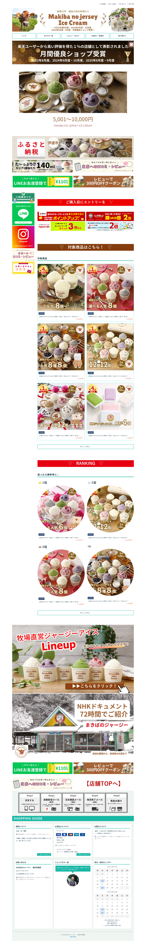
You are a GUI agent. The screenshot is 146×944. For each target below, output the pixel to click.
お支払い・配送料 (97, 36)
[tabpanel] (73, 99)
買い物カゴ (122, 4)
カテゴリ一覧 (48, 36)
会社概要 (103, 4)
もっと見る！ (85, 446)
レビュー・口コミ (73, 36)
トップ (24, 36)
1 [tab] (73, 135)
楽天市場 (131, 4)
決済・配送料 (112, 4)
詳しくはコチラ (45, 854)
